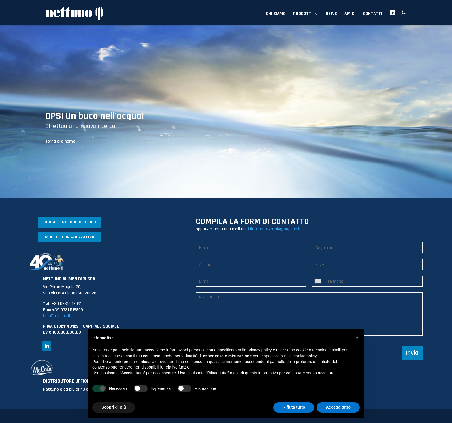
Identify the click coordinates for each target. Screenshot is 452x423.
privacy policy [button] (260, 350)
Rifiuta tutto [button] (293, 407)
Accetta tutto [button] (338, 407)
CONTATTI (372, 14)
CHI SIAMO (276, 14)
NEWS (331, 14)
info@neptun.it (57, 316)
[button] (356, 338)
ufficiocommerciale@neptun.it (273, 229)
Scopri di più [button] (113, 407)
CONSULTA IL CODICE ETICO (70, 222)
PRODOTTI (302, 14)
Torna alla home (60, 141)
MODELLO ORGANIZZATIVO (69, 237)
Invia (412, 353)
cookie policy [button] (305, 356)
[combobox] (319, 281)
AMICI (349, 14)
